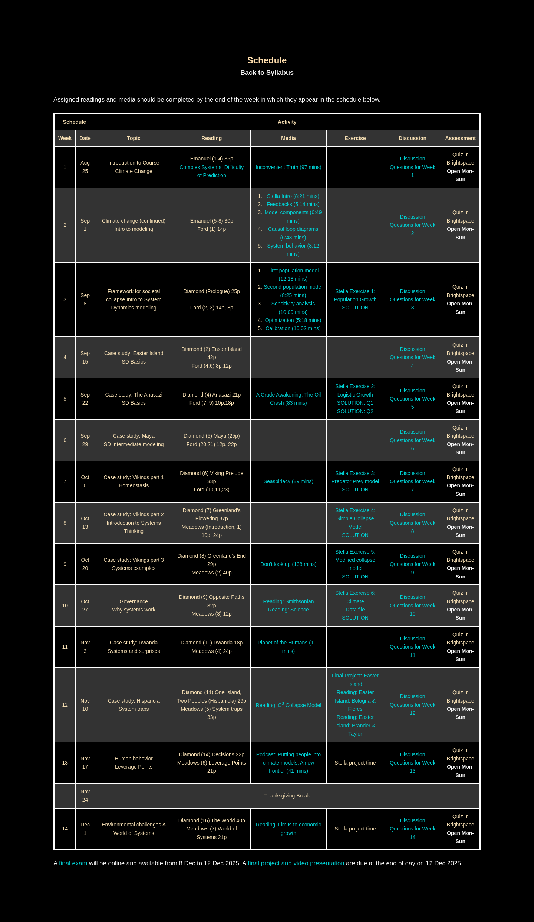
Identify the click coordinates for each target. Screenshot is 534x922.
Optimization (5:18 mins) (293, 320)
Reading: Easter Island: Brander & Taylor (355, 725)
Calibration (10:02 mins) (293, 328)
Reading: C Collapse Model (289, 705)
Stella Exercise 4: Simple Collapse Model (355, 518)
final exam (73, 863)
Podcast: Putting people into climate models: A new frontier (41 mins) (288, 763)
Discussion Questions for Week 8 (412, 522)
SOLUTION (355, 308)
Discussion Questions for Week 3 (412, 299)
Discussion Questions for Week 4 (412, 357)
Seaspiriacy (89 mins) (289, 481)
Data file (355, 610)
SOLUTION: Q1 (355, 403)
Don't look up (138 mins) (288, 564)
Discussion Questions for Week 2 (412, 225)
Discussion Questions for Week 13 (412, 763)
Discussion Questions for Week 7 (412, 481)
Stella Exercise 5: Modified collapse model (355, 560)
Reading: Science (288, 610)
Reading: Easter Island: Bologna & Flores (355, 700)
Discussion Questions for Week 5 (412, 399)
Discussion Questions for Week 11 (412, 647)
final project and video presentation (296, 863)
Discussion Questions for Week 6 (412, 440)
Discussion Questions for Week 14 (412, 828)
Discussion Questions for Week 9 (412, 564)
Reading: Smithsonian (288, 601)
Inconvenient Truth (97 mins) (288, 167)
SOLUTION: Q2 (355, 411)
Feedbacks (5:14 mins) (293, 204)
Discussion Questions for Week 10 (412, 605)
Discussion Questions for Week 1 (412, 167)
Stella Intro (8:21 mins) (293, 196)
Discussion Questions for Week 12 (412, 704)
